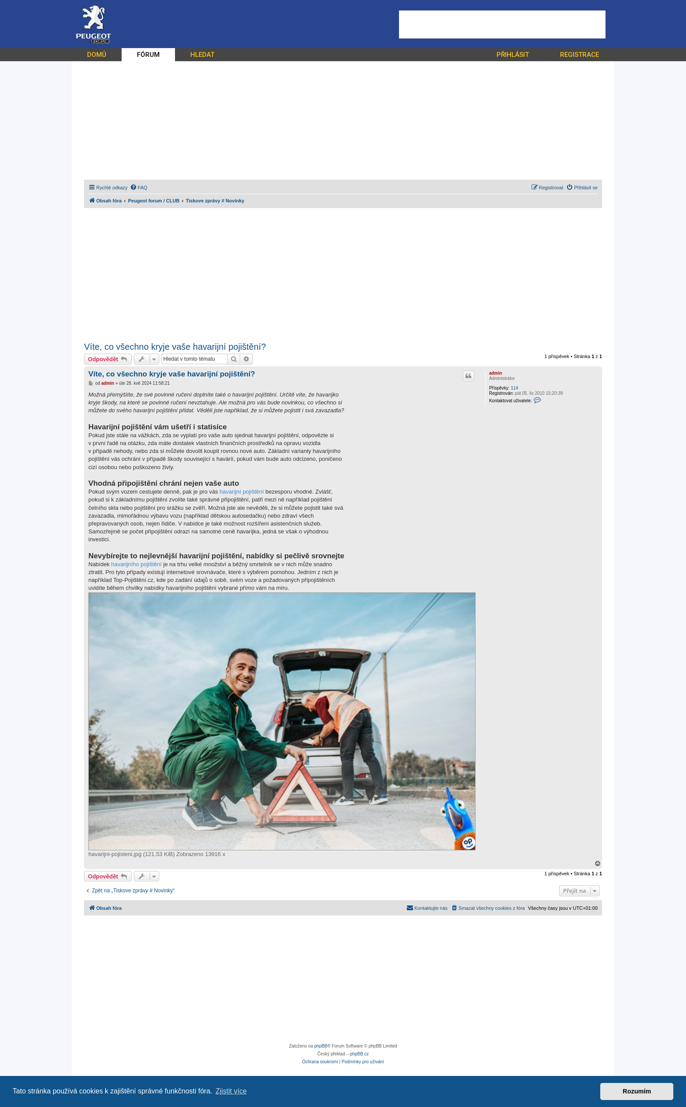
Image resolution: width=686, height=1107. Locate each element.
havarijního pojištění (136, 564)
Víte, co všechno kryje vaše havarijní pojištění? (175, 347)
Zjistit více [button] (231, 1091)
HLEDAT (202, 55)
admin (495, 373)
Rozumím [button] (637, 1091)
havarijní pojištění (242, 491)
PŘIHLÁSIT (513, 55)
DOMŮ (96, 55)
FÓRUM (148, 55)
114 (514, 388)
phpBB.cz (359, 1053)
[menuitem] (138, 187)
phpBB (320, 1046)
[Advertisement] (502, 24)
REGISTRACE (579, 55)
